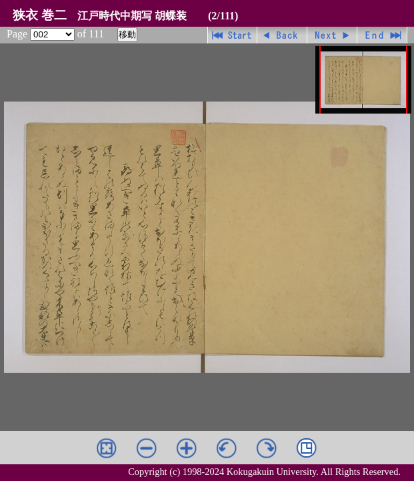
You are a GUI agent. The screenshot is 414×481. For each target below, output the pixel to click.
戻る (282, 35)
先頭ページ (232, 35)
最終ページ (382, 35)
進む (332, 35)
